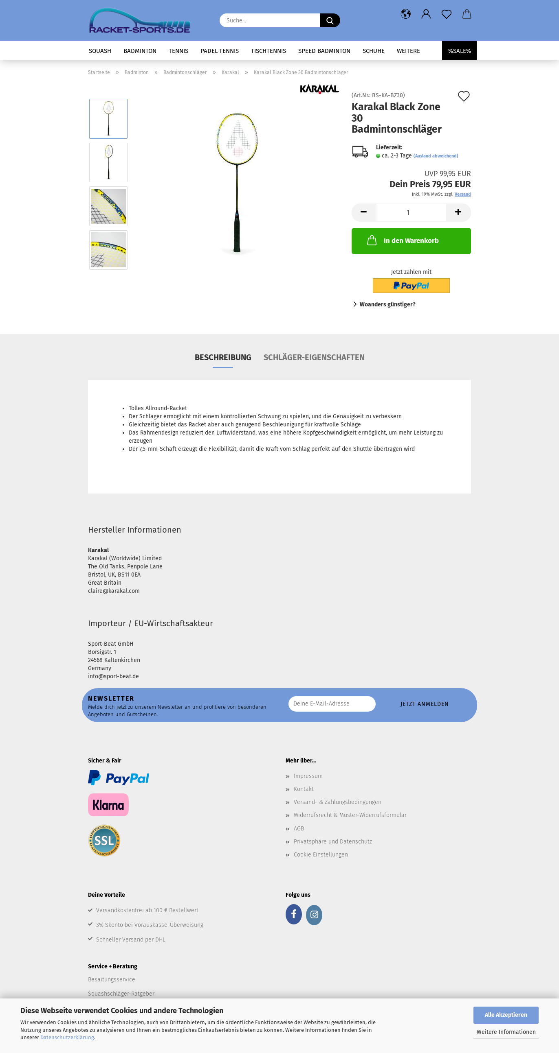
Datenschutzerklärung (67, 1037)
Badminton (139, 51)
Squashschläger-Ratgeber (121, 993)
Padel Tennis (219, 51)
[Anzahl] (411, 212)
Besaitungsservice (111, 979)
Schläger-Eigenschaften (314, 357)
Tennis (178, 51)
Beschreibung (223, 357)
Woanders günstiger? (388, 304)
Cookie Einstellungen (321, 854)
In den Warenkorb (402, 240)
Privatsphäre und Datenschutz (333, 841)
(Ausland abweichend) (436, 156)
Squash (100, 51)
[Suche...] (330, 20)
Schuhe (374, 51)
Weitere (408, 51)
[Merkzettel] (446, 14)
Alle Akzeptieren (506, 1014)
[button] (406, 14)
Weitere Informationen (506, 1032)
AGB (299, 828)
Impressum (308, 776)
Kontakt (304, 789)
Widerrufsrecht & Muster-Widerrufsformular (350, 815)
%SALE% (459, 51)
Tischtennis (268, 51)
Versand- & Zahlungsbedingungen (337, 802)
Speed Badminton (324, 51)
